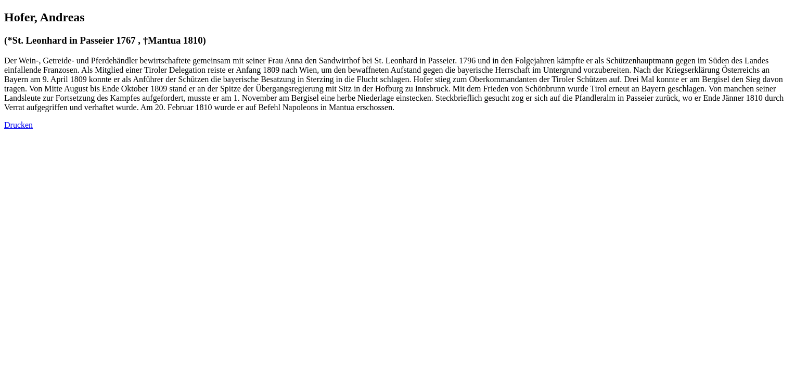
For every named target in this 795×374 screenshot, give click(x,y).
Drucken (18, 125)
